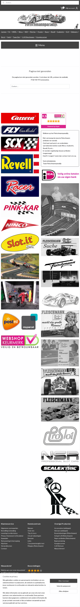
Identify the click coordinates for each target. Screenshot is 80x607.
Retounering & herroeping (10, 541)
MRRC (14, 32)
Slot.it (3, 37)
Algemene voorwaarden (9, 528)
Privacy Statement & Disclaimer (12, 536)
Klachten (4, 543)
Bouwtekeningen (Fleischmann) (65, 533)
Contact (4, 548)
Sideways (74, 32)
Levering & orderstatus (9, 533)
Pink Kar (33, 32)
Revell (53, 32)
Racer (47, 32)
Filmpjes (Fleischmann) (35, 546)
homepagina (44, 80)
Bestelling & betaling (8, 531)
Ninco (21, 32)
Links (29, 541)
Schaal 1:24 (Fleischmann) (63, 536)
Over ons (31, 531)
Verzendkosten (6, 546)
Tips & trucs (32, 533)
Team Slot (16, 37)
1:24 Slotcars (59, 546)
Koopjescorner (41, 37)
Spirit (9, 37)
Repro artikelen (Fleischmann (64, 538)
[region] (25, 593)
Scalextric (60, 32)
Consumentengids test (36, 543)
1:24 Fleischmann (28, 37)
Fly (9, 32)
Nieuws (30, 528)
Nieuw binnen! (59, 548)
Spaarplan (4, 538)
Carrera (3, 32)
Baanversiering (59, 541)
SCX (67, 32)
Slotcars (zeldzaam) (61, 531)
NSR (26, 32)
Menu (40, 45)
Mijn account (72, 8)
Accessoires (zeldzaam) (62, 528)
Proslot (40, 32)
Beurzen (31, 538)
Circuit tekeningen (34, 536)
